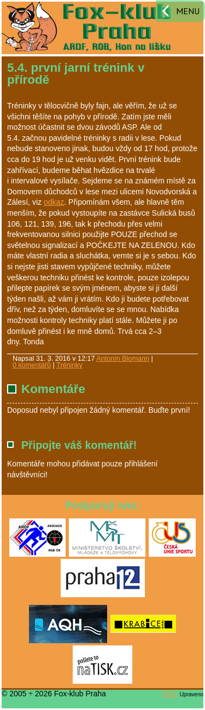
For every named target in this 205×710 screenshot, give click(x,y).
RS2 (170, 693)
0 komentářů (32, 365)
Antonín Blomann (122, 358)
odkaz (54, 202)
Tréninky (69, 365)
